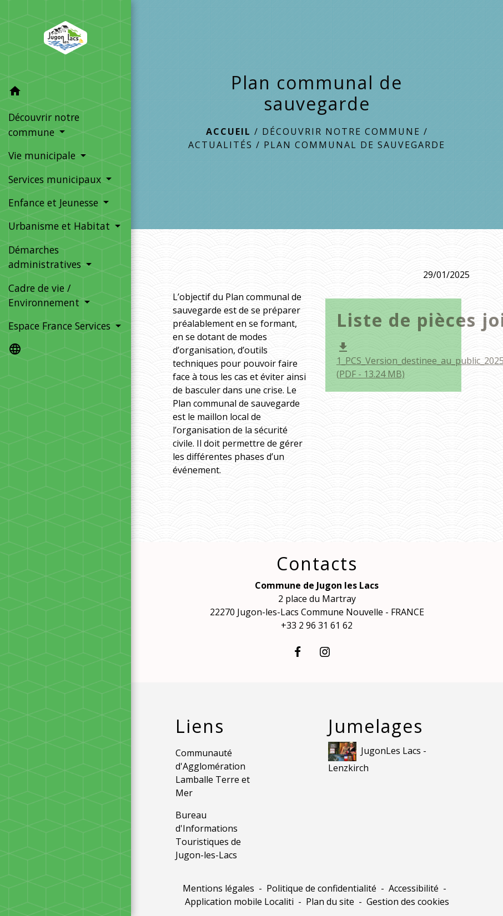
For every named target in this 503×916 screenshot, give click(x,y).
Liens (199, 726)
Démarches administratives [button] (46, 257)
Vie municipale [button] (43, 155)
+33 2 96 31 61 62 (317, 625)
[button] (65, 92)
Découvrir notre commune (341, 131)
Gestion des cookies (407, 901)
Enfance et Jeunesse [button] (54, 202)
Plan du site (330, 901)
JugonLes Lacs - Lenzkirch (377, 758)
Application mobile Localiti (239, 901)
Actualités (220, 145)
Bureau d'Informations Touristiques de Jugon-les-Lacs (208, 835)
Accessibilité (414, 888)
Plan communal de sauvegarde (354, 145)
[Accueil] (65, 40)
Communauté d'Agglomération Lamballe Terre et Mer (212, 773)
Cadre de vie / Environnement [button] (45, 295)
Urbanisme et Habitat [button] (60, 225)
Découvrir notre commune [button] (43, 124)
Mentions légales (218, 888)
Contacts (317, 563)
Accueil (228, 131)
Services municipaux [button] (56, 179)
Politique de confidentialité (321, 888)
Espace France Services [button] (60, 325)
